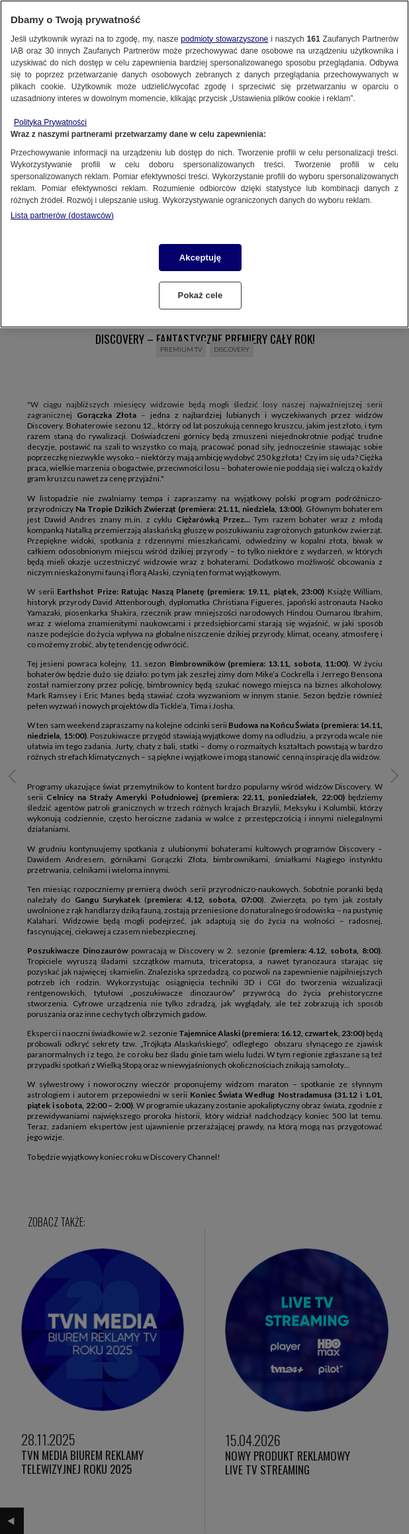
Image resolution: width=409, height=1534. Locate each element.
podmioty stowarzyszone (224, 39)
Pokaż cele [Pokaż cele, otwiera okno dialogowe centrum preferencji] (200, 295)
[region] (204, 164)
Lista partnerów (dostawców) (62, 215)
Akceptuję (200, 257)
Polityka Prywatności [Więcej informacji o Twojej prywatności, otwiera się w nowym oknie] (50, 122)
